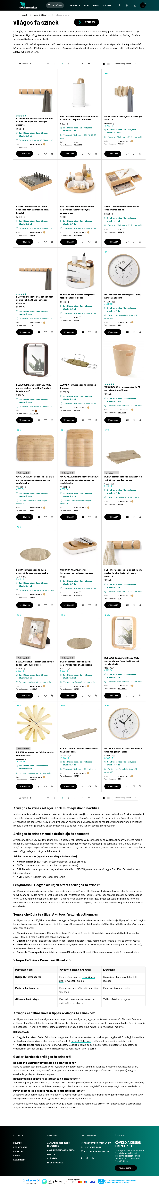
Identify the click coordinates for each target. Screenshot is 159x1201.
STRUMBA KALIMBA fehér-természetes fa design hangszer (77, 571)
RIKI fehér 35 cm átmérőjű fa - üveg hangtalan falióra (122, 296)
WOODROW (122, 412)
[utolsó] (88, 63)
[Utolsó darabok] (23, 472)
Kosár (16, 1155)
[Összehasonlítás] (39, 154)
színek (24, 15)
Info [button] (95, 5)
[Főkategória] (14, 14)
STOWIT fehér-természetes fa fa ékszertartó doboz (121, 208)
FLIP (31, 147)
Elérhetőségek (55, 1162)
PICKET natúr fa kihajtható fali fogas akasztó (123, 118)
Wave (31, 510)
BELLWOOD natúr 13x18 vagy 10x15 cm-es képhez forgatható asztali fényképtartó (121, 660)
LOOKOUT (33, 689)
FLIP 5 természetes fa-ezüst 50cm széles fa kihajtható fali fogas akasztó (34, 121)
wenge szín (90, 1094)
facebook (81, 1158)
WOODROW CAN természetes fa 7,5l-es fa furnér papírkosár (123, 388)
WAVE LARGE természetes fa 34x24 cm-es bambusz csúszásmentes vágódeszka (35, 479)
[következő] (82, 63)
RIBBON (32, 780)
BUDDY (32, 235)
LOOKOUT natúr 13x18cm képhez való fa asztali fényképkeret (35, 663)
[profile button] (135, 5)
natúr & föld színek (41, 15)
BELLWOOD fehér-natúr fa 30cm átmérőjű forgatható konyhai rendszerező (77, 209)
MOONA (76, 320)
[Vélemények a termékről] (35, 116)
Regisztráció (20, 1147)
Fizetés (51, 1154)
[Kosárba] (24, 154)
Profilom (18, 1151)
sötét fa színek (53, 940)
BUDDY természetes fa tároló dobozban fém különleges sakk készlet (32, 209)
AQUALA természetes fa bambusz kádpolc (78, 386)
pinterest (87, 1158)
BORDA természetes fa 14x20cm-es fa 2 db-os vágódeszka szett (123, 478)
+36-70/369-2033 (92, 1147)
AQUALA (77, 410)
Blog (86, 5)
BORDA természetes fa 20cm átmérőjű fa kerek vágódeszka (76, 663)
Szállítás (52, 1158)
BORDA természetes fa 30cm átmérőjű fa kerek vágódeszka (32, 571)
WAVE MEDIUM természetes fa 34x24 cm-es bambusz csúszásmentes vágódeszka (79, 479)
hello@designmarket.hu (96, 1151)
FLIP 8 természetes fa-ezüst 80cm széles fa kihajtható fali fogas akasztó (34, 299)
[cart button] (143, 5)
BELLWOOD (78, 145)
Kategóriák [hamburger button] (55, 5)
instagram (93, 1158)
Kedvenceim (19, 1160)
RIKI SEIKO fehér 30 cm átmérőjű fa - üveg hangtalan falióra (123, 750)
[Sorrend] (126, 63)
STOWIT (121, 232)
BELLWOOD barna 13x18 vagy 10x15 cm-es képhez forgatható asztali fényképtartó (33, 387)
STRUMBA (78, 595)
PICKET (121, 144)
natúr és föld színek (26, 44)
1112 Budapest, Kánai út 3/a (97, 1143)
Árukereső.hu (31, 1183)
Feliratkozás (126, 1168)
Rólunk (107, 5)
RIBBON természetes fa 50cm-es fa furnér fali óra (35, 754)
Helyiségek (74, 5)
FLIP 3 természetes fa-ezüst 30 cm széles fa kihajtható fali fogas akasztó (123, 572)
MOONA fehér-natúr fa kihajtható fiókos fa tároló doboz (77, 296)
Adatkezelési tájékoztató (61, 1150)
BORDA (120, 504)
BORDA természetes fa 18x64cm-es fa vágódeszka (79, 750)
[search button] (119, 5)
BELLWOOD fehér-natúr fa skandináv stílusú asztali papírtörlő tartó (79, 118)
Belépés (17, 1143)
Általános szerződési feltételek (58, 1144)
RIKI (119, 325)
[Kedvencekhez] (45, 154)
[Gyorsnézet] (52, 154)
